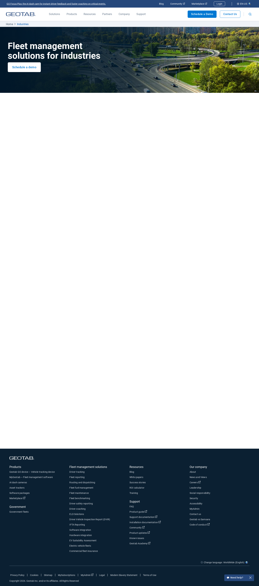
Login (219, 3)
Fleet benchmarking (79, 498)
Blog (161, 3)
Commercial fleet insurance (83, 551)
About (193, 472)
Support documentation (143, 516)
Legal (102, 575)
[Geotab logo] (21, 14)
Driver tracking (77, 472)
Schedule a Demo (202, 14)
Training (134, 493)
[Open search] (250, 14)
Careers (195, 482)
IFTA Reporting (77, 524)
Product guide (138, 511)
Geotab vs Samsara (200, 519)
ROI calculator (137, 487)
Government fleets (19, 511)
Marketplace (199, 3)
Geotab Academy (140, 543)
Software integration (80, 530)
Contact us (195, 514)
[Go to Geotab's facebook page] (220, 575)
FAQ (132, 506)
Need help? (239, 578)
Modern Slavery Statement (123, 575)
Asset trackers (16, 487)
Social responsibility (200, 493)
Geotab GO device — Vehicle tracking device (32, 472)
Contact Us (230, 14)
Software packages (19, 493)
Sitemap (48, 575)
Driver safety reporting (81, 503)
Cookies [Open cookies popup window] (34, 575)
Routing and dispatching (82, 482)
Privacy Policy (17, 575)
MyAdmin (195, 509)
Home (9, 24)
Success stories (138, 482)
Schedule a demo (24, 67)
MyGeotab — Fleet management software (31, 477)
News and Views (198, 477)
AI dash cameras (18, 482)
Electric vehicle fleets (80, 545)
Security (194, 498)
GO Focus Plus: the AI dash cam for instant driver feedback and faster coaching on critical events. (56, 3)
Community (177, 3)
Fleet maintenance (79, 493)
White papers (136, 477)
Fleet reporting (77, 477)
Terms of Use (149, 575)
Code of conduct (200, 524)
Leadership (195, 487)
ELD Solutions (76, 514)
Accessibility (196, 503)
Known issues (137, 538)
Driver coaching (77, 509)
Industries (23, 24)
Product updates (140, 532)
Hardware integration (80, 535)
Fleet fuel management (81, 487)
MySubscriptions (66, 575)
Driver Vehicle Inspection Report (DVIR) (89, 519)
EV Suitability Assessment (82, 540)
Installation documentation (145, 522)
